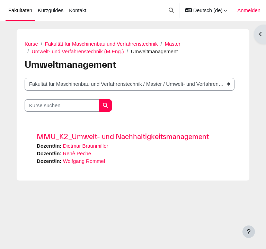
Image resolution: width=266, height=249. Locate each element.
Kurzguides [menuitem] (50, 10)
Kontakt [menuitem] (77, 10)
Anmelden (248, 10)
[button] (171, 10)
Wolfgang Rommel (84, 161)
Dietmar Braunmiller (85, 146)
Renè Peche (77, 153)
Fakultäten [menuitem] (20, 10)
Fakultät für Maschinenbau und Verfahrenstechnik (101, 44)
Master (172, 44)
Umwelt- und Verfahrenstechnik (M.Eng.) (78, 51)
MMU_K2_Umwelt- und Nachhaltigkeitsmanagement (123, 136)
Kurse (31, 44)
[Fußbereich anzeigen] (248, 231)
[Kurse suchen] (62, 105)
